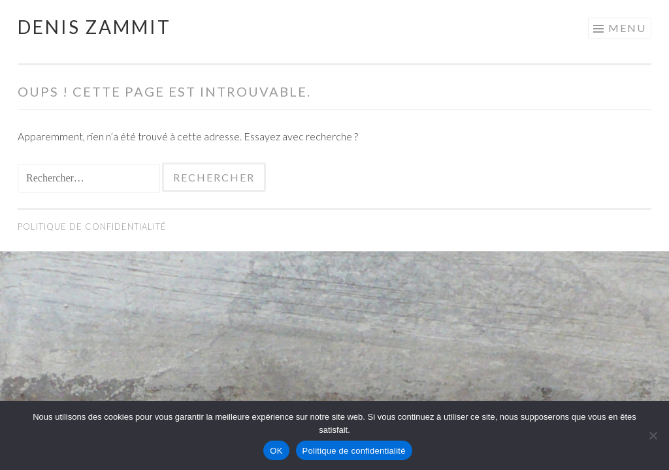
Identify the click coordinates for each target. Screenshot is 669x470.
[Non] (652, 435)
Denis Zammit (94, 27)
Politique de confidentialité (92, 226)
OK (276, 451)
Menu (627, 28)
